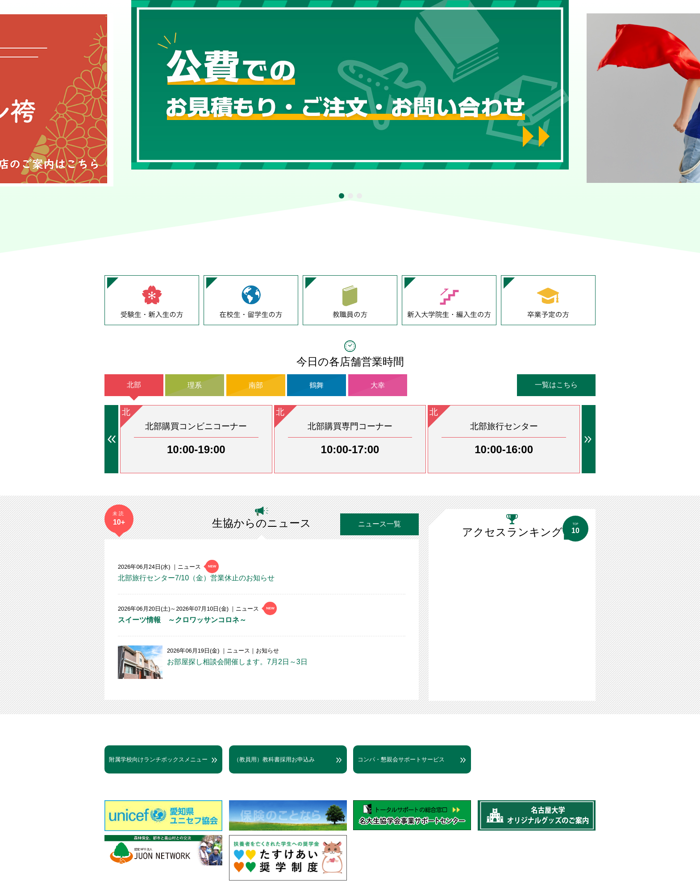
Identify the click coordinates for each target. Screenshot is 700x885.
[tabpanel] (350, 85)
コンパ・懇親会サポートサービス (401, 759)
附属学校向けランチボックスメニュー (158, 759)
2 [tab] (350, 196)
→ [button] (589, 439)
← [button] (111, 439)
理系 (195, 385)
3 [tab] (359, 196)
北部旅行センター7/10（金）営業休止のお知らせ (196, 578)
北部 (134, 385)
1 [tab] (341, 196)
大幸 (378, 385)
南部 (256, 385)
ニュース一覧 (379, 524)
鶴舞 (316, 385)
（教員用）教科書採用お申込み (274, 759)
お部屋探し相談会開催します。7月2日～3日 (237, 662)
